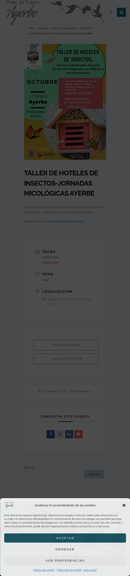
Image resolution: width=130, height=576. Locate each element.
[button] (124, 505)
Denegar (65, 549)
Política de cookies (44, 570)
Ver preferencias (65, 560)
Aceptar (65, 538)
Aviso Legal (90, 570)
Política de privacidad (69, 570)
